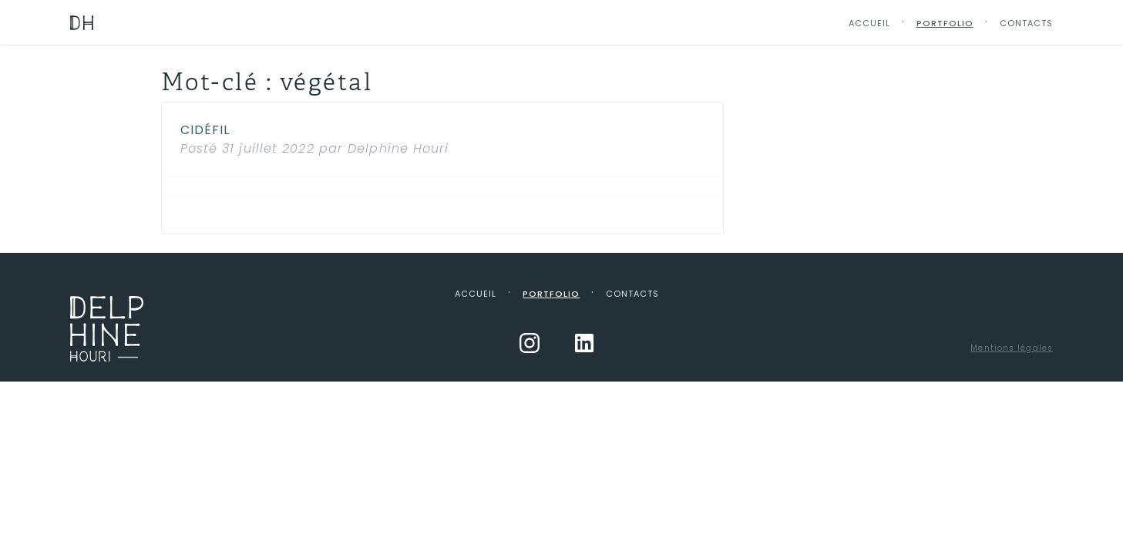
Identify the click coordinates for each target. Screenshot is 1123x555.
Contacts (1026, 23)
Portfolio (944, 23)
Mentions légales (1011, 348)
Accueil (869, 23)
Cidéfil (205, 130)
